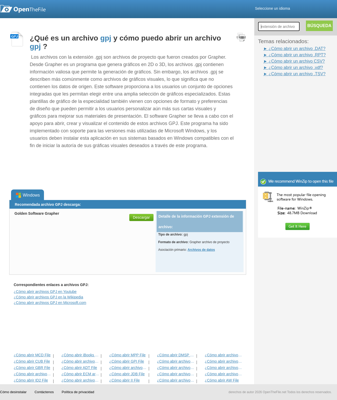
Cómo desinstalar (13, 392)
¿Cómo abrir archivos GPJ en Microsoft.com (50, 303)
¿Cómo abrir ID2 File (31, 380)
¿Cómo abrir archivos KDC (176, 380)
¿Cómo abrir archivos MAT (80, 380)
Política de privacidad (78, 392)
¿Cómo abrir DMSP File (176, 355)
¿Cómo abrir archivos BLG (224, 374)
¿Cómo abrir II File (124, 380)
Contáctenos (44, 392)
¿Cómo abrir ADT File (79, 368)
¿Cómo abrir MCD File (32, 355)
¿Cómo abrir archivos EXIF (33, 374)
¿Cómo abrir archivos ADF (224, 355)
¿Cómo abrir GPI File (126, 361)
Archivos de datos (201, 250)
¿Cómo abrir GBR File (32, 368)
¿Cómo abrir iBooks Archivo (80, 355)
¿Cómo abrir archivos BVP (128, 368)
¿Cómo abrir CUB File (32, 361)
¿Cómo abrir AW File (222, 380)
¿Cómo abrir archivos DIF (224, 361)
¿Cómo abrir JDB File (127, 374)
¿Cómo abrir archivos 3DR (176, 361)
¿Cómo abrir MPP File (127, 355)
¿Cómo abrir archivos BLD (176, 374)
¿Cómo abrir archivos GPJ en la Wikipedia (48, 297)
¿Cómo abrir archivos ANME (176, 368)
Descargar (141, 217)
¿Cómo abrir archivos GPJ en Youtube (45, 291)
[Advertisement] (289, 89)
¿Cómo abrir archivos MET (80, 361)
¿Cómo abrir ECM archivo (80, 374)
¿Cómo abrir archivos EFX (224, 368)
